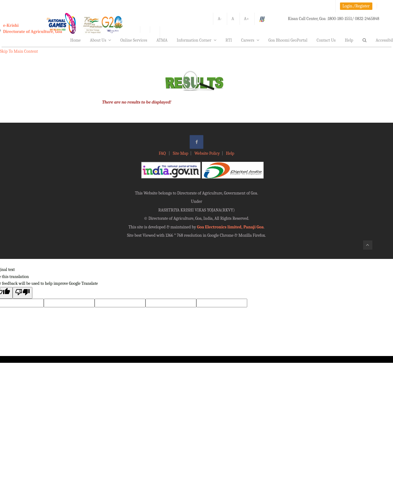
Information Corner (196, 40)
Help (349, 40)
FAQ (163, 153)
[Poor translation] (22, 292)
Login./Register (356, 6)
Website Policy (207, 153)
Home (75, 40)
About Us (100, 40)
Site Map (180, 153)
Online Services (133, 40)
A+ (246, 18)
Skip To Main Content (19, 51)
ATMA (161, 40)
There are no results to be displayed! (136, 102)
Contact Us (326, 40)
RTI (229, 40)
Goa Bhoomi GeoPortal (287, 40)
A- (220, 18)
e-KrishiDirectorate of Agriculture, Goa (32, 28)
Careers (250, 40)
